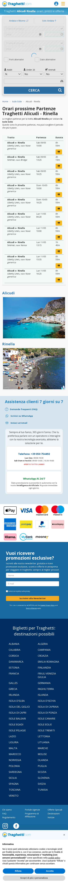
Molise (42, 754)
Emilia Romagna (48, 661)
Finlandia (44, 667)
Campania (44, 649)
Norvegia (15, 760)
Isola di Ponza (47, 712)
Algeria (43, 644)
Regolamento (8, 817)
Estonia (14, 667)
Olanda (43, 760)
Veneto (13, 795)
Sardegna (15, 772)
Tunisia (43, 789)
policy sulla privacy (23, 591)
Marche (43, 748)
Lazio (12, 736)
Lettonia (44, 736)
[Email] (34, 422)
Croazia (43, 655)
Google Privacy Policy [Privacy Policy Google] (47, 605)
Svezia (42, 783)
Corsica (14, 655)
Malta (13, 748)
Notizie (51, 817)
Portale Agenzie (32, 809)
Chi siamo (7, 809)
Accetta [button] (50, 871)
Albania (14, 644)
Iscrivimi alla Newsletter (32, 598)
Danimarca (16, 661)
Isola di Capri (17, 712)
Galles (13, 683)
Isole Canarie (46, 718)
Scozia (42, 772)
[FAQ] (34, 409)
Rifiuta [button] (18, 871)
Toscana (14, 789)
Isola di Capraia (48, 706)
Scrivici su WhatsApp (22, 416)
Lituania (43, 742)
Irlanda (14, 695)
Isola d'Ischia (47, 700)
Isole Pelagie (17, 730)
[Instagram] (6, 826)
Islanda (43, 695)
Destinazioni (54, 813)
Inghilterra (46, 689)
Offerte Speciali (55, 809)
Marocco (15, 754)
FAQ (4, 813)
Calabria (14, 649)
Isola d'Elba (17, 700)
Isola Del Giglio (19, 706)
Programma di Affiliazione (32, 815)
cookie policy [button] (54, 858)
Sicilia (13, 778)
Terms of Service (31, 608)
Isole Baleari (17, 718)
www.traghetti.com (16, 4)
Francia (14, 673)
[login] (56, 3)
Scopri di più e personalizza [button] (34, 878)
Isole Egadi (16, 724)
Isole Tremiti (46, 730)
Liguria (13, 742)
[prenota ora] (59, 151)
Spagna (14, 783)
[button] (64, 834)
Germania (44, 683)
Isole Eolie (45, 724)
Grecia (13, 689)
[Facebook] (16, 826)
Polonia (14, 766)
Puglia (42, 766)
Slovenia (44, 778)
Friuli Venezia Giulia (47, 675)
